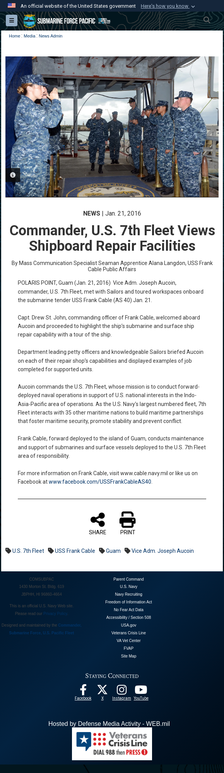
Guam (113, 550)
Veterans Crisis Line (128, 633)
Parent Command (128, 579)
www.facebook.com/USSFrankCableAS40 (100, 482)
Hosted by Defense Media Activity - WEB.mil (109, 723)
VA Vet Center (128, 641)
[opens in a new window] (122, 692)
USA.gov (128, 625)
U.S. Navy (128, 586)
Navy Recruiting (128, 594)
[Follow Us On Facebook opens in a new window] (83, 692)
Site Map (128, 656)
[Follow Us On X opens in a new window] (102, 692)
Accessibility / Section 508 (128, 617)
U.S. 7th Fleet (28, 550)
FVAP (128, 648)
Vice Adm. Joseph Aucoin (163, 550)
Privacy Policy (55, 614)
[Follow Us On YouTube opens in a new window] (141, 692)
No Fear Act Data (129, 610)
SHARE (97, 523)
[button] (169, 6)
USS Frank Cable (75, 550)
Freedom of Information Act (128, 602)
